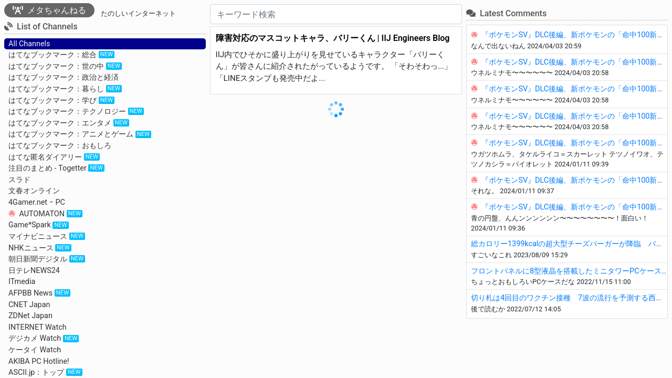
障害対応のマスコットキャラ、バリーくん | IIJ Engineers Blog (333, 38)
